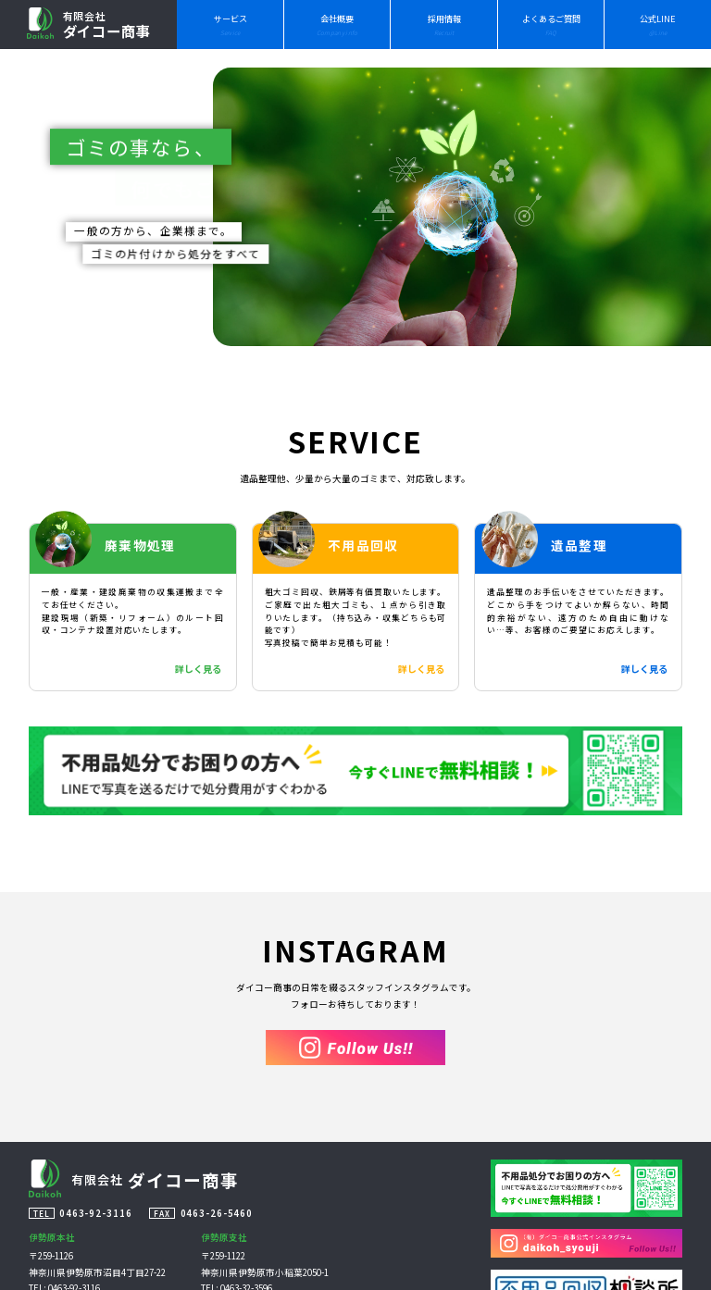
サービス (230, 25)
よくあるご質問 (551, 25)
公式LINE (658, 25)
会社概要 (337, 25)
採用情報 (444, 25)
